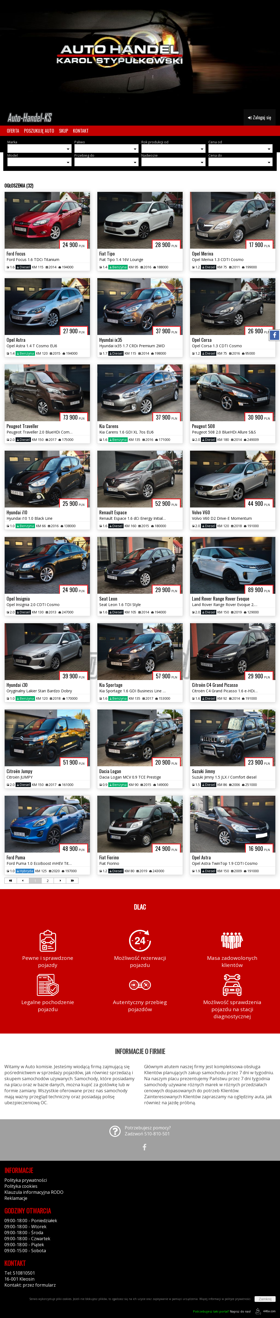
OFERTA (13, 130)
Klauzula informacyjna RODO (33, 1192)
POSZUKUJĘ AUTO (39, 130)
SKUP (63, 130)
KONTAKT (81, 130)
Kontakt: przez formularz (30, 1285)
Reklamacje (15, 1198)
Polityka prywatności (25, 1180)
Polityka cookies (20, 1186)
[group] (140, 54)
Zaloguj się (259, 117)
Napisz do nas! (222, 1311)
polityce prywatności (237, 1299)
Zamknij (265, 1299)
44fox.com (264, 1311)
